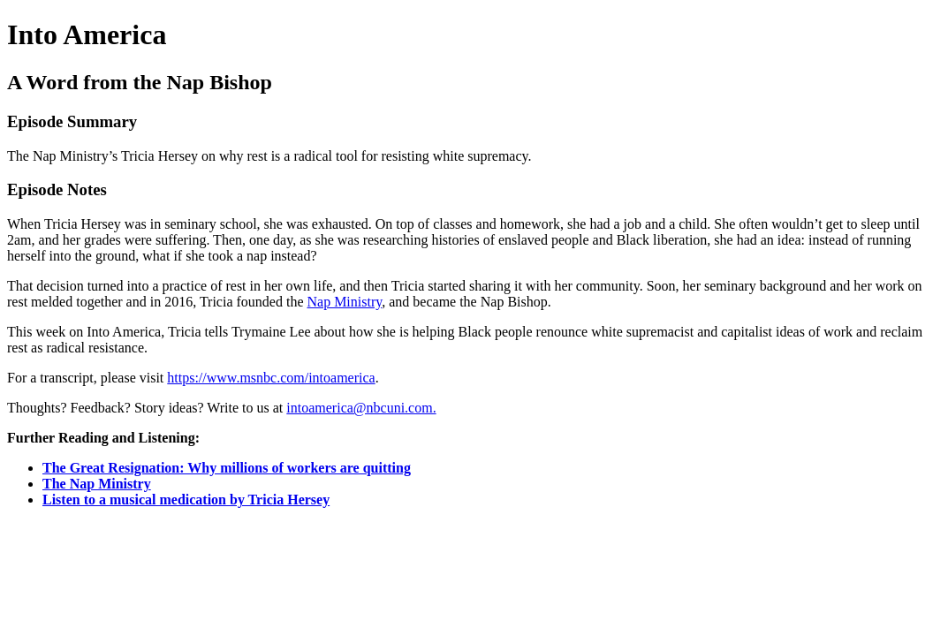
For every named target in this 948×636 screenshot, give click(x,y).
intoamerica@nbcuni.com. (361, 407)
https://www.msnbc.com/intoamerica (271, 377)
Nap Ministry (344, 301)
